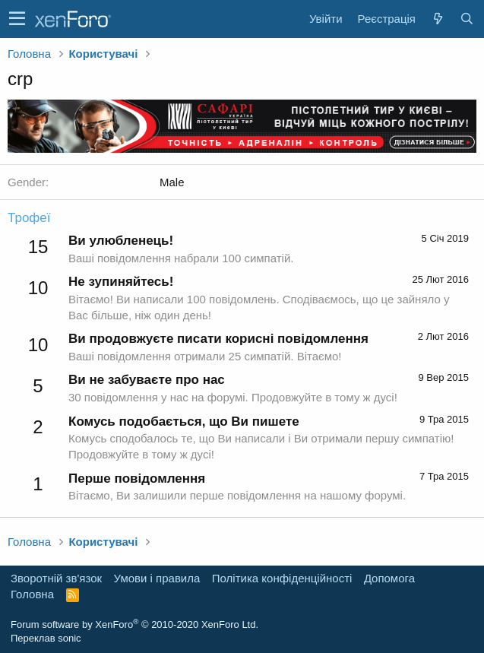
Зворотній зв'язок (56, 578)
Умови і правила (157, 578)
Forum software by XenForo (134, 624)
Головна (32, 594)
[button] (17, 19)
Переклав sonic (46, 638)
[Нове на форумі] (437, 19)
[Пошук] (466, 19)
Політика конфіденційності (282, 578)
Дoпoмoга (389, 578)
